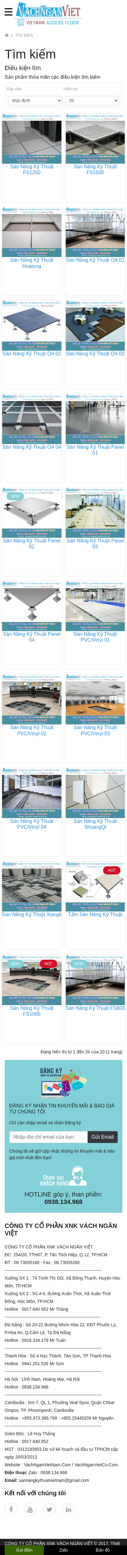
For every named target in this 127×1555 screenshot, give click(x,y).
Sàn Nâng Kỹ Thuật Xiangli (31, 914)
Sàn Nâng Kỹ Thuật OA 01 (95, 260)
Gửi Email (103, 1137)
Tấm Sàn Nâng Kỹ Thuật (95, 914)
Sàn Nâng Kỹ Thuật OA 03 (95, 353)
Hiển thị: (71, 89)
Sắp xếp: (14, 89)
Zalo (63, 1550)
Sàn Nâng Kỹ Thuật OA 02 (31, 353)
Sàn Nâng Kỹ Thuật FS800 (95, 1008)
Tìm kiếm (24, 35)
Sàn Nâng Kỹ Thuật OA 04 (31, 447)
